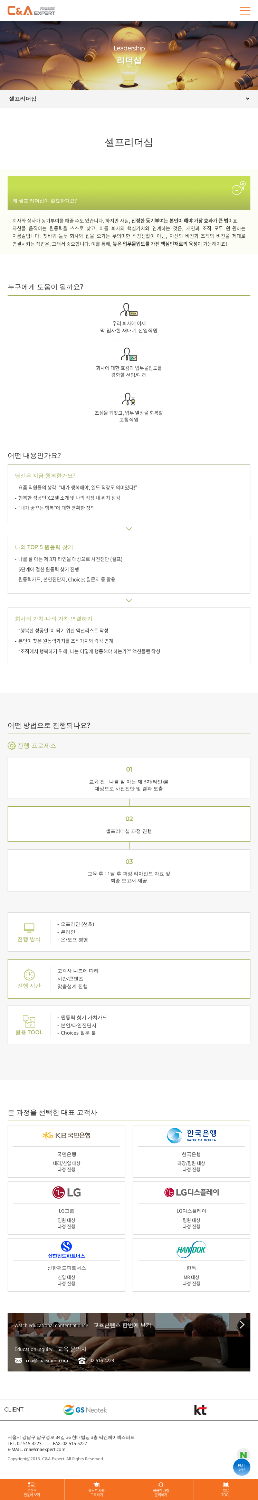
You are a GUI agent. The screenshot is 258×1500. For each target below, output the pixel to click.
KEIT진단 (241, 1467)
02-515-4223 (101, 1360)
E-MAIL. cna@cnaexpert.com (37, 1449)
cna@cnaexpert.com (47, 1360)
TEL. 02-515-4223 (24, 1443)
